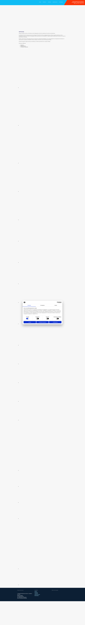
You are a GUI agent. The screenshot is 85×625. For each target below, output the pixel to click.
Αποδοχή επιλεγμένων (42, 322)
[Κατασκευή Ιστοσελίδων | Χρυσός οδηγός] (18, 599)
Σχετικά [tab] (56, 305)
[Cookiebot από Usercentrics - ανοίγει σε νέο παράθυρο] (57, 302)
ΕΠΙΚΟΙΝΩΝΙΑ (37, 595)
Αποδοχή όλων (55, 322)
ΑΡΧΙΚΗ (36, 591)
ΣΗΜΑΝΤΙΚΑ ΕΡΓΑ (37, 594)
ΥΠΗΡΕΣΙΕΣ (36, 593)
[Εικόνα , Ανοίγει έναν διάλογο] (33, 87)
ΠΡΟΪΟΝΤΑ (36, 592)
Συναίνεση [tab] (29, 305)
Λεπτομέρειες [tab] (42, 305)
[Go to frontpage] (4, 1)
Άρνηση (30, 322)
